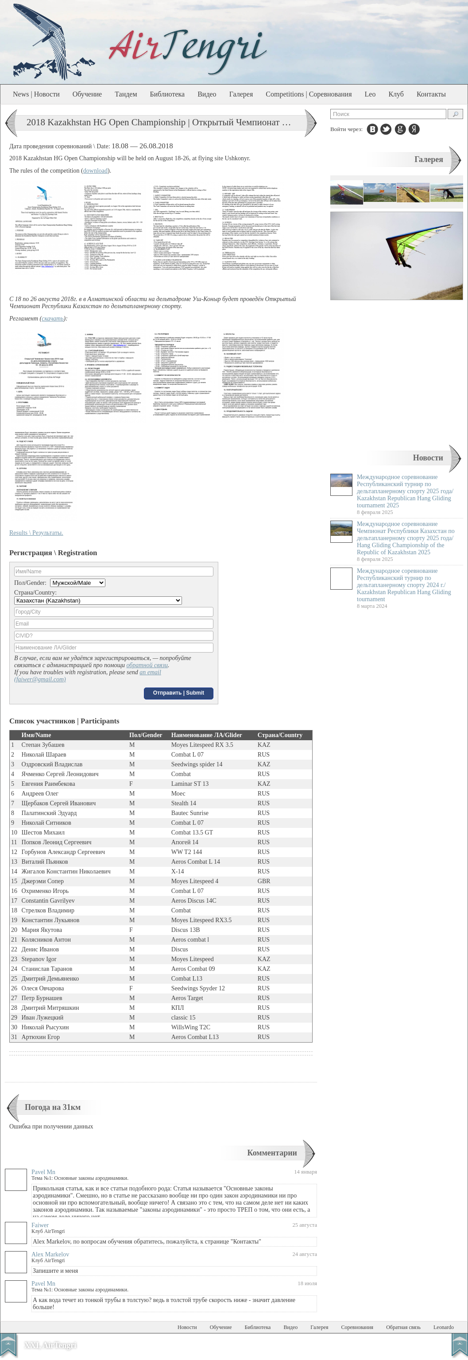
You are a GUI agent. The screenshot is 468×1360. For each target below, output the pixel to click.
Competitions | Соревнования (309, 94)
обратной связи (147, 665)
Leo (370, 94)
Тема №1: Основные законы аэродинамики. (79, 1178)
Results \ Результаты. (36, 532)
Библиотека (167, 94)
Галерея (241, 94)
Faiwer (40, 1225)
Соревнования (357, 1327)
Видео (206, 94)
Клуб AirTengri (48, 1231)
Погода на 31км (53, 1107)
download (95, 170)
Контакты (431, 94)
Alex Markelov (50, 1254)
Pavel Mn (43, 1172)
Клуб (396, 94)
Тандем (126, 94)
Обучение (87, 94)
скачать (52, 318)
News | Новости (36, 94)
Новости (428, 457)
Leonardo (443, 1327)
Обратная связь (403, 1327)
